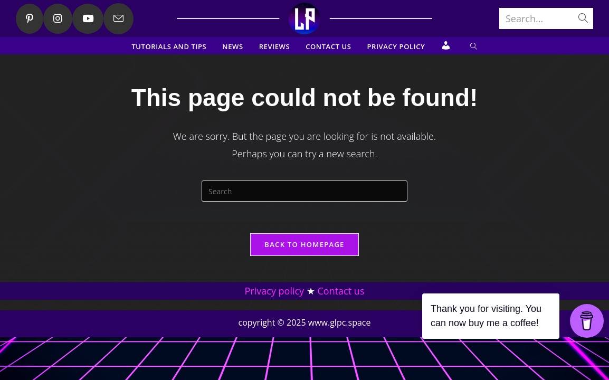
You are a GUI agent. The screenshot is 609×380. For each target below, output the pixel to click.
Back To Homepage (304, 244)
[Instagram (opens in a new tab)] (57, 19)
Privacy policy (274, 334)
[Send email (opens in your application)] (118, 18)
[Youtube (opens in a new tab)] (87, 19)
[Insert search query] (304, 191)
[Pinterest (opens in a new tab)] (29, 19)
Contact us (341, 334)
